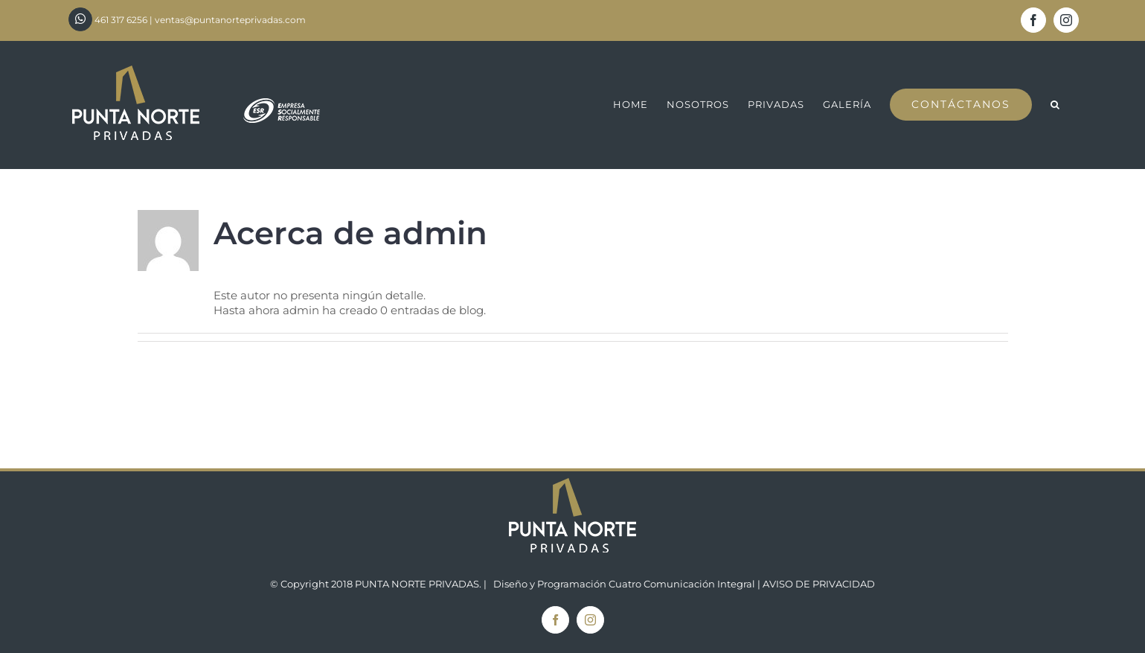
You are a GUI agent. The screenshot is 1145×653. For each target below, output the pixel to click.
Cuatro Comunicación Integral (682, 584)
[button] (1055, 104)
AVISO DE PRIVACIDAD (819, 584)
